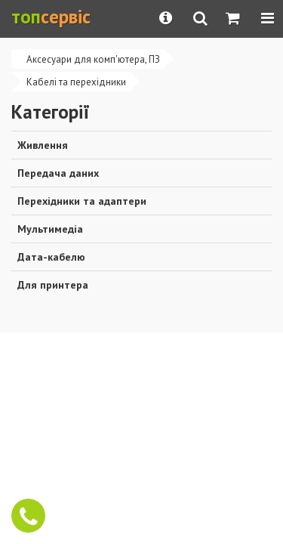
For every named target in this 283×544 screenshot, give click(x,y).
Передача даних (58, 173)
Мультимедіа (50, 229)
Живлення (42, 145)
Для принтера (52, 285)
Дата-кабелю (51, 257)
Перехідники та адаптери (81, 201)
